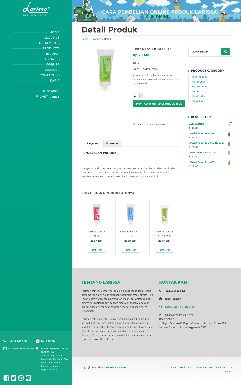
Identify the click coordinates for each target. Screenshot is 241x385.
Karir (55, 80)
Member (52, 70)
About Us (52, 38)
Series (195, 91)
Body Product (199, 86)
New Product (199, 96)
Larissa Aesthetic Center (114, 367)
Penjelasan (93, 143)
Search (53, 91)
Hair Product (199, 81)
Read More (97, 250)
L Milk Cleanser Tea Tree (210, 152)
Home (55, 32)
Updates (52, 59)
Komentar (112, 143)
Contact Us (49, 75)
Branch (53, 54)
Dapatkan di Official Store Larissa (159, 103)
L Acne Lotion (210, 124)
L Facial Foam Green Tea (210, 162)
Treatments (49, 43)
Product (96, 39)
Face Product (143, 124)
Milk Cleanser (158, 124)
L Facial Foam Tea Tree (210, 133)
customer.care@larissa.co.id (21, 348)
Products (51, 48)
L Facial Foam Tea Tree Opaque (210, 143)
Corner (53, 64)
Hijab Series (198, 101)
